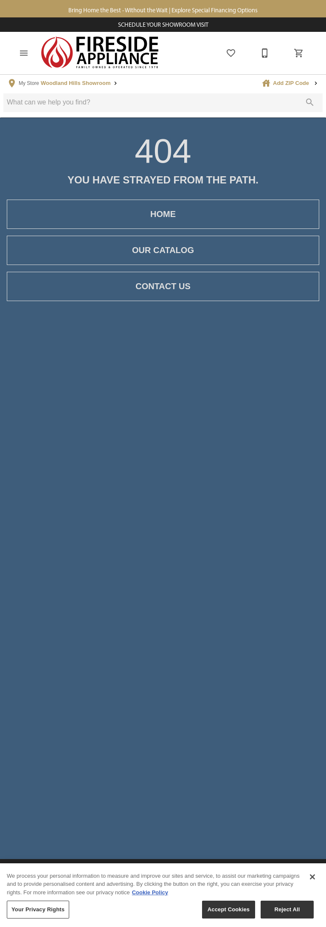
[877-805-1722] (265, 53)
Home (163, 214)
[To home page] (100, 53)
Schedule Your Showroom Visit (163, 24)
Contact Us (163, 286)
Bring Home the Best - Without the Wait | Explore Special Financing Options (163, 10)
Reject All (287, 912)
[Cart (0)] (299, 53)
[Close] (312, 879)
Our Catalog (163, 250)
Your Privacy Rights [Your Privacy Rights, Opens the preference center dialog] (38, 912)
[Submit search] (310, 102)
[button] (24, 53)
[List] (231, 53)
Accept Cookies (229, 912)
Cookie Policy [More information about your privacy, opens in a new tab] (150, 895)
